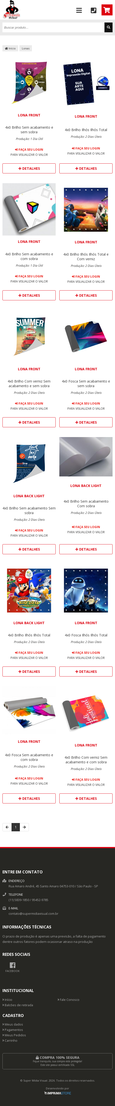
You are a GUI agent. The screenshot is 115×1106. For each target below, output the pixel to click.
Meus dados (12, 1024)
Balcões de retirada (17, 1005)
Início (10, 48)
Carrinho (9, 1040)
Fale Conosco (68, 1000)
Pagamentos (12, 1030)
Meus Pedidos (14, 1035)
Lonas (25, 48)
